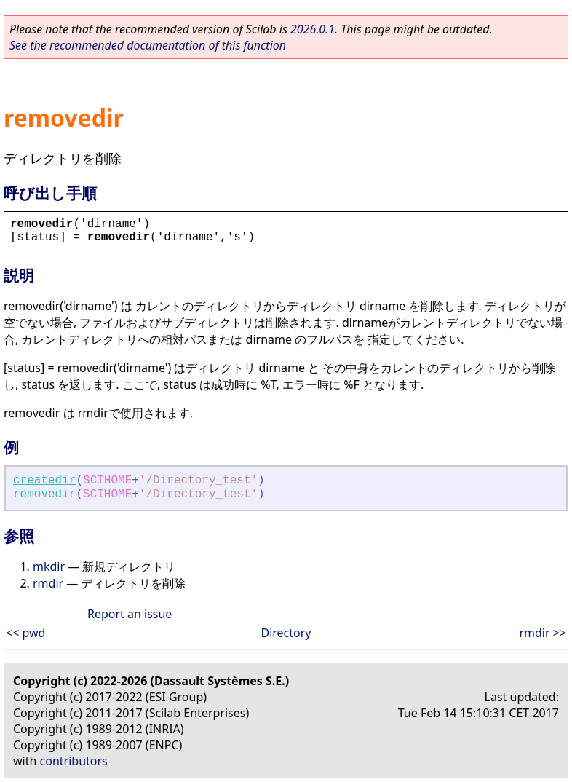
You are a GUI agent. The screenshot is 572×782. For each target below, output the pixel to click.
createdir (44, 480)
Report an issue (129, 614)
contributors (74, 761)
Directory (286, 633)
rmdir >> (542, 633)
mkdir (49, 566)
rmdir (48, 583)
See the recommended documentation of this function (147, 45)
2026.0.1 (312, 29)
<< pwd (25, 633)
